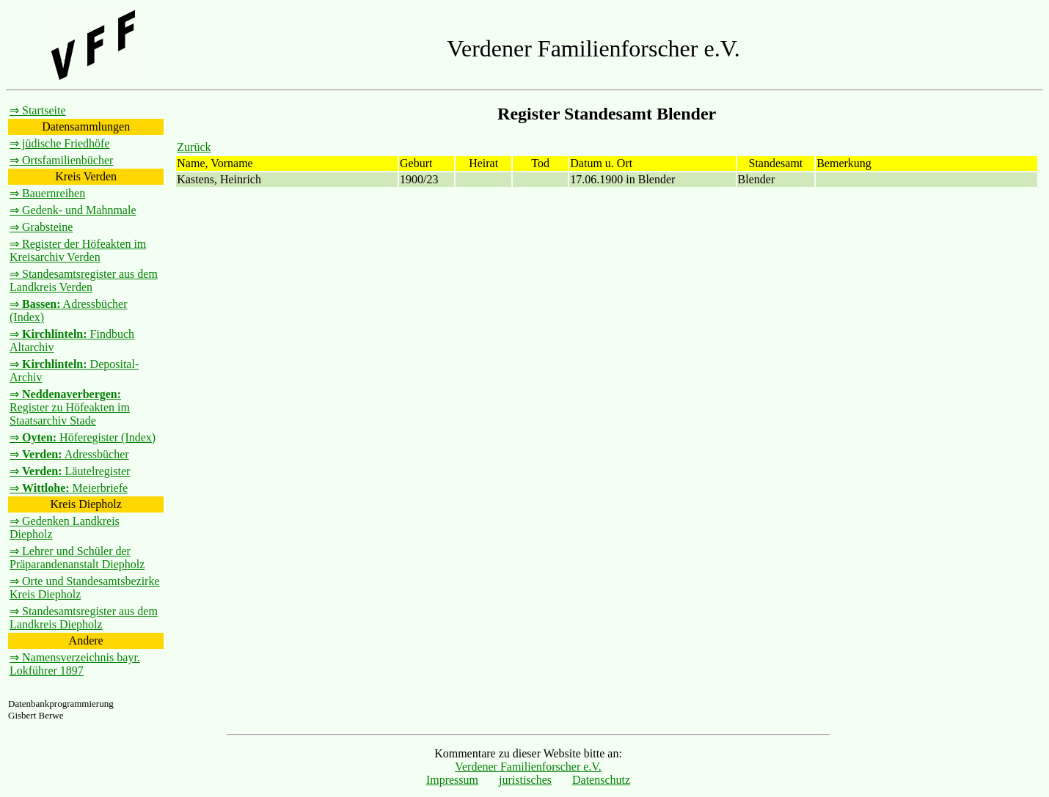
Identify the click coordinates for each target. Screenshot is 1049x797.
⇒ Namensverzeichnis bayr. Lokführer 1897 (75, 664)
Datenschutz (601, 780)
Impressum (452, 780)
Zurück (194, 147)
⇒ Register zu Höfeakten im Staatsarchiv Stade (70, 407)
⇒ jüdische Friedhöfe (60, 143)
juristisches (525, 780)
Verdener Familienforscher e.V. (528, 766)
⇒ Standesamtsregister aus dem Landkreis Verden (84, 280)
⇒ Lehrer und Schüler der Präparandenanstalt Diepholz (77, 557)
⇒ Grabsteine (41, 227)
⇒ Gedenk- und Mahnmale (73, 210)
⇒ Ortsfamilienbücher (61, 160)
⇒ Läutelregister (70, 471)
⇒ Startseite (38, 110)
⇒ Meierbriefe (69, 488)
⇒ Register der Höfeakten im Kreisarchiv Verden (78, 250)
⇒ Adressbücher (69, 454)
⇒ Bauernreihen (47, 193)
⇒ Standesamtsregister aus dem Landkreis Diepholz (84, 618)
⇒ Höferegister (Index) (83, 437)
